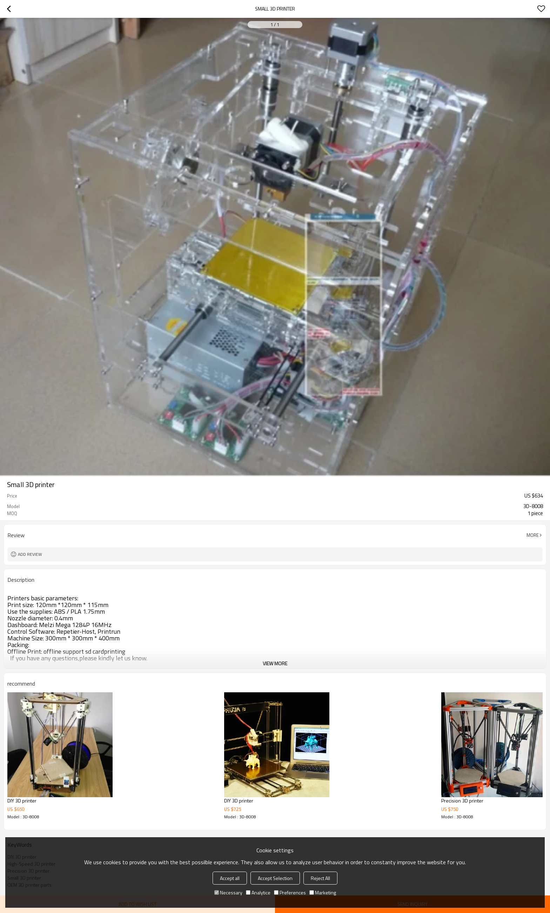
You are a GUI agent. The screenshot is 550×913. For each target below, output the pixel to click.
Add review (30, 554)
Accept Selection (275, 878)
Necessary (228, 892)
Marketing (322, 892)
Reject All (320, 878)
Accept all (230, 878)
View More (275, 663)
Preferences (290, 892)
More (532, 535)
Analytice (258, 892)
